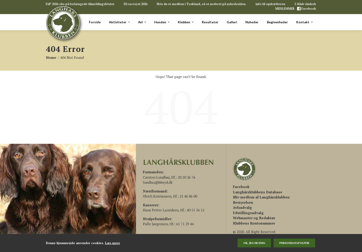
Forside (95, 22)
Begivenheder (277, 22)
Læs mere (112, 243)
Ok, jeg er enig (254, 243)
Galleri (232, 22)
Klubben (186, 22)
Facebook (308, 9)
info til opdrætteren (270, 4)
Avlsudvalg (242, 207)
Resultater (210, 22)
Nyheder (252, 22)
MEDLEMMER (285, 9)
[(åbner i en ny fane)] (241, 186)
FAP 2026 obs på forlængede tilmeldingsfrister (80, 4)
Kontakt (305, 22)
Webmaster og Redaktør (254, 218)
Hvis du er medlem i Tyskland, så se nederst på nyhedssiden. (201, 4)
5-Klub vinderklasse (309, 4)
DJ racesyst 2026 (136, 4)
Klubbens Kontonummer (254, 223)
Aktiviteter (120, 22)
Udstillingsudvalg (248, 212)
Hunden (162, 22)
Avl (142, 22)
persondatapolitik (294, 243)
